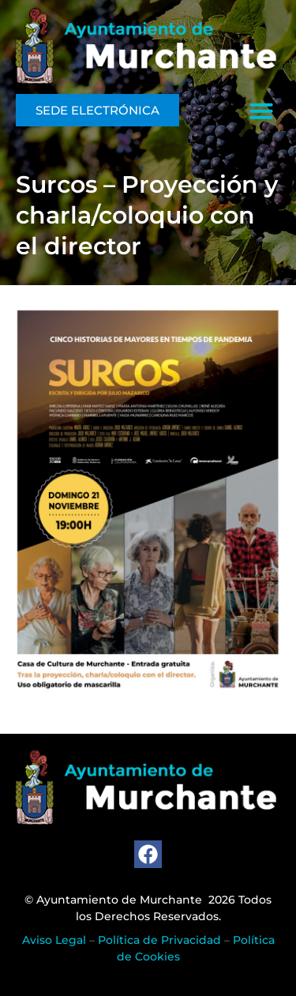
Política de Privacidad (159, 940)
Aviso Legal (54, 940)
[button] (261, 111)
